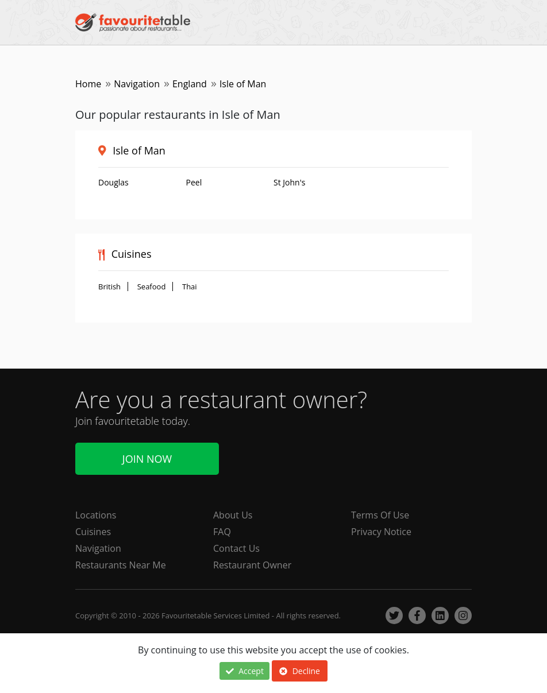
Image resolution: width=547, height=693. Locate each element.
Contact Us (236, 548)
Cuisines (93, 531)
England (189, 84)
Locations (95, 515)
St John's (289, 182)
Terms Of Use (380, 515)
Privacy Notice (381, 531)
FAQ (222, 531)
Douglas (113, 182)
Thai (189, 286)
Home (88, 84)
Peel (194, 182)
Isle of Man (139, 150)
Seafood (151, 286)
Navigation (137, 84)
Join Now (147, 459)
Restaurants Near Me (120, 565)
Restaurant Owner (252, 565)
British (109, 286)
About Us (233, 515)
